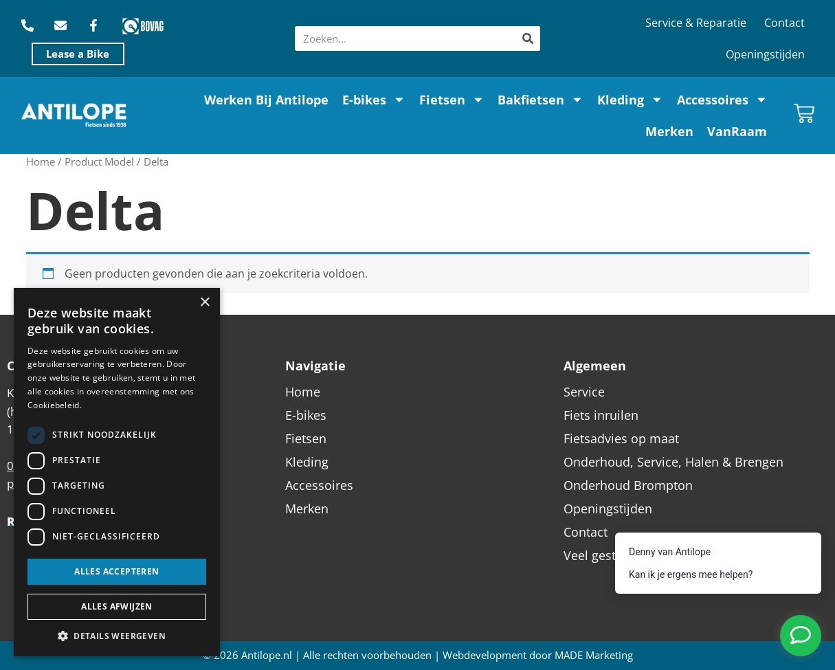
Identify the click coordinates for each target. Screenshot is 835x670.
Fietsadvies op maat (621, 438)
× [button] (204, 303)
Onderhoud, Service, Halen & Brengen (673, 462)
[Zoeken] (527, 38)
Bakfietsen (540, 100)
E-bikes (373, 100)
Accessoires (722, 100)
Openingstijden (765, 54)
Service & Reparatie (695, 22)
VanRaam (737, 131)
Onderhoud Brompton (628, 485)
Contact (784, 22)
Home (40, 161)
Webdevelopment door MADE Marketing (538, 655)
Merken (669, 131)
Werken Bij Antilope (266, 99)
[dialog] (117, 472)
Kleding (630, 100)
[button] (116, 636)
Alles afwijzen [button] (117, 606)
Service (584, 391)
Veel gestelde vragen (623, 555)
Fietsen (452, 100)
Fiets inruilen (601, 415)
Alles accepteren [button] (116, 571)
